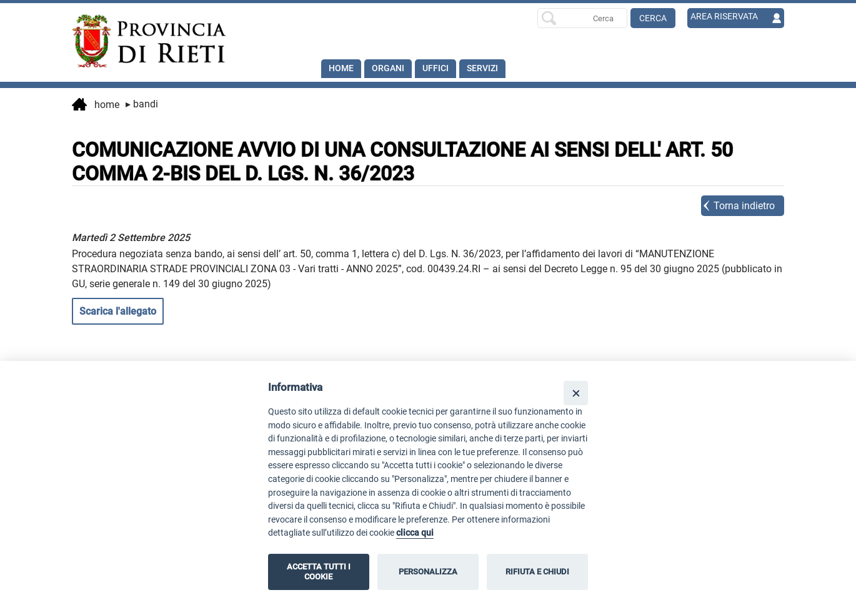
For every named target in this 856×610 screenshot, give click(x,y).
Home (343, 69)
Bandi (142, 104)
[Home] (143, 41)
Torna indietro (744, 206)
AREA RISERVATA (728, 18)
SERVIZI (496, 69)
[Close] (576, 393)
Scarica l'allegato (117, 311)
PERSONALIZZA (428, 571)
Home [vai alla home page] (95, 105)
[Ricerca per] (582, 18)
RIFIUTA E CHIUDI (537, 571)
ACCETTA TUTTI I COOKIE (319, 571)
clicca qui (415, 533)
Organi (393, 69)
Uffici (445, 69)
